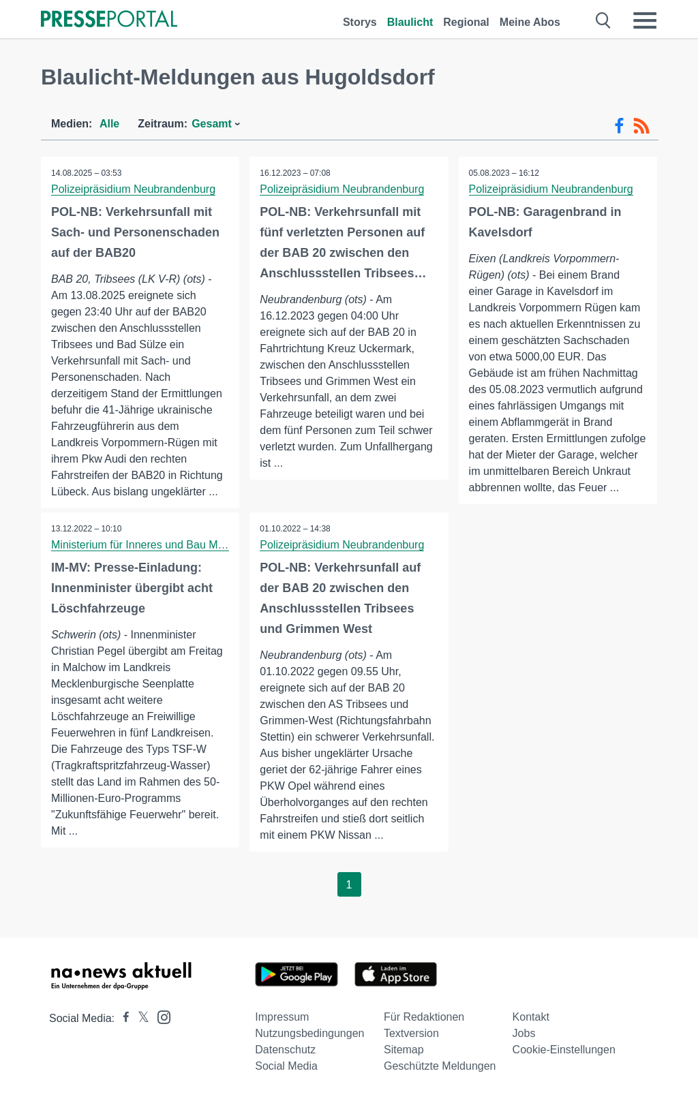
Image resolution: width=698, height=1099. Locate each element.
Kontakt (531, 1017)
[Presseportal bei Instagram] (159, 1016)
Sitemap (404, 1049)
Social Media (286, 1066)
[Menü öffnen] (645, 20)
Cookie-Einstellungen (564, 1049)
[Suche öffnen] (603, 20)
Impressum (282, 1017)
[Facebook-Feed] (619, 126)
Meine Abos (530, 22)
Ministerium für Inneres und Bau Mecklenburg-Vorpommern (194, 545)
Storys (360, 22)
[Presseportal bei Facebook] (122, 1018)
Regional (466, 22)
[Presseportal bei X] (139, 1018)
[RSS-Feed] (641, 126)
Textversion (411, 1033)
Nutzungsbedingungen (309, 1033)
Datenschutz (285, 1049)
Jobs (524, 1033)
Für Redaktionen (424, 1017)
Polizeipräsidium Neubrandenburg (133, 189)
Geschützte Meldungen (440, 1066)
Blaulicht (410, 22)
